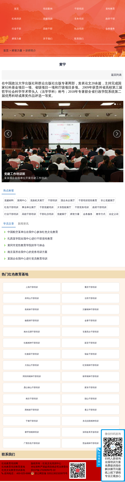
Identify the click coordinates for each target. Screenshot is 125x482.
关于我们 (47, 38)
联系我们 (79, 38)
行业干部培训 (11, 214)
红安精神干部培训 (91, 365)
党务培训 (79, 18)
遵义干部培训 (91, 410)
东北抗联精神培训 (91, 421)
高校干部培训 (29, 214)
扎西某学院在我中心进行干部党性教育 (30, 238)
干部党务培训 (82, 207)
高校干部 (47, 28)
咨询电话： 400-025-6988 (16, 473)
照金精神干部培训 (91, 443)
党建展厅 (61, 214)
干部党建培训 (47, 207)
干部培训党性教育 (87, 200)
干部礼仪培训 (47, 214)
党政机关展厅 (37, 200)
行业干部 (16, 28)
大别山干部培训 (32, 365)
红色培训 (16, 18)
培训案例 (47, 8)
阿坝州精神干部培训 (32, 376)
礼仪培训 (79, 28)
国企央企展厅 (68, 200)
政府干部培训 (99, 207)
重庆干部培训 (91, 287)
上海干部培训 (32, 287)
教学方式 (100, 214)
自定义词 (113, 214)
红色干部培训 (11, 207)
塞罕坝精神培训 (32, 432)
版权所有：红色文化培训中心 (46, 463)
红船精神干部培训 (32, 343)
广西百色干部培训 (32, 443)
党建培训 (47, 18)
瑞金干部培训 (91, 354)
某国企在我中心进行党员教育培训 (27, 258)
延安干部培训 (91, 343)
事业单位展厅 (29, 207)
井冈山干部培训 (32, 298)
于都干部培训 (32, 421)
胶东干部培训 (91, 387)
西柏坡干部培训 (32, 410)
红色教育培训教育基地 (13, 466)
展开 (98, 457)
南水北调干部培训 (32, 332)
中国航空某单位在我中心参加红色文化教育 (32, 232)
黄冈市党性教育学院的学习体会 (26, 245)
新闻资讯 (23, 223)
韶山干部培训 (91, 398)
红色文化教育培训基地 (13, 470)
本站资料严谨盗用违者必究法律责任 (49, 466)
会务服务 (87, 214)
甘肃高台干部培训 (91, 332)
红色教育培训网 (10, 463)
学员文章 (8, 223)
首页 (16, 8)
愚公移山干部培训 (32, 387)
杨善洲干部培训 (32, 320)
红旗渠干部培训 (32, 354)
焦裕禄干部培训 (32, 309)
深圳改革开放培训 (91, 432)
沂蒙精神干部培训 (91, 309)
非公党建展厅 (108, 200)
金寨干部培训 (91, 320)
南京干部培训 (32, 398)
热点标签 (8, 190)
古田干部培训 (91, 298)
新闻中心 (22, 200)
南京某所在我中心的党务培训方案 (27, 251)
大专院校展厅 (64, 207)
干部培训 (79, 8)
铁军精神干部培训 (91, 376)
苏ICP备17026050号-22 (43, 470)
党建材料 (9, 200)
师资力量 (16, 38)
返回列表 (116, 74)
